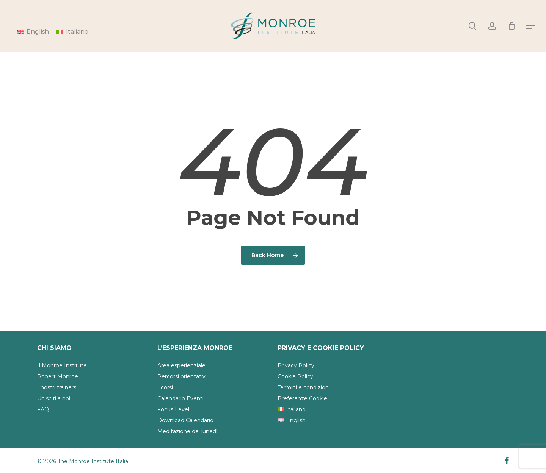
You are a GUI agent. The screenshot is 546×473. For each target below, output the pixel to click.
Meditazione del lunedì (187, 431)
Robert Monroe (57, 376)
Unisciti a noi (53, 398)
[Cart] (511, 26)
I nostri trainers (56, 387)
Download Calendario (185, 420)
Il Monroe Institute (62, 365)
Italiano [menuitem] (77, 31)
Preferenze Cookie (302, 398)
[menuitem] (72, 32)
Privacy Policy (296, 365)
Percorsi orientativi (182, 376)
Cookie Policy (295, 376)
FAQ (43, 409)
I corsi (165, 387)
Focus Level (173, 409)
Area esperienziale (181, 365)
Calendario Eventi (180, 398)
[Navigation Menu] (530, 26)
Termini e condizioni (304, 387)
